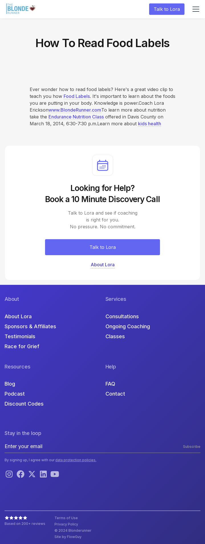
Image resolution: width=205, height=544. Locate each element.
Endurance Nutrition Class (76, 117)
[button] (194, 9)
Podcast (15, 394)
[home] (22, 9)
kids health (149, 123)
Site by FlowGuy (68, 537)
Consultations (122, 316)
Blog (10, 384)
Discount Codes (24, 404)
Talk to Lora (167, 9)
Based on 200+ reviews (25, 523)
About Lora (18, 316)
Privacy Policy (66, 524)
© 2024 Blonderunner (73, 530)
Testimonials (20, 336)
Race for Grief (22, 346)
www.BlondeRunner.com (74, 110)
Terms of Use (66, 518)
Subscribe (191, 446)
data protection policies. (75, 460)
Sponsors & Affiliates (30, 326)
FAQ (110, 384)
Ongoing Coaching (127, 326)
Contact (115, 394)
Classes (115, 336)
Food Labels (77, 96)
